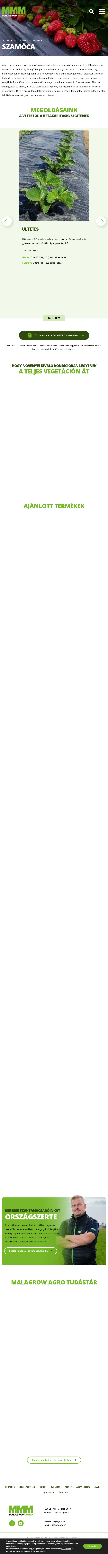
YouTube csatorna (21, 1523)
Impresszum (48, 1492)
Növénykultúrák (27, 1486)
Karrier (68, 1486)
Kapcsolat (63, 1492)
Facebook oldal (12, 1523)
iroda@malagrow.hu (60, 1512)
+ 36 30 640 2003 (58, 1525)
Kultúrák (22, 40)
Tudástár (55, 1486)
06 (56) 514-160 (59, 1521)
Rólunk (43, 1486)
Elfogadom (92, 1546)
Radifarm (27, 262)
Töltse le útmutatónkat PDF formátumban (53, 335)
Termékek (10, 1486)
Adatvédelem (83, 1486)
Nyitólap (8, 40)
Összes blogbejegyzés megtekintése (52, 1460)
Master (26, 257)
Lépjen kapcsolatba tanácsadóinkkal (28, 1250)
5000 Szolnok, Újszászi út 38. (57, 1508)
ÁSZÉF (97, 1486)
